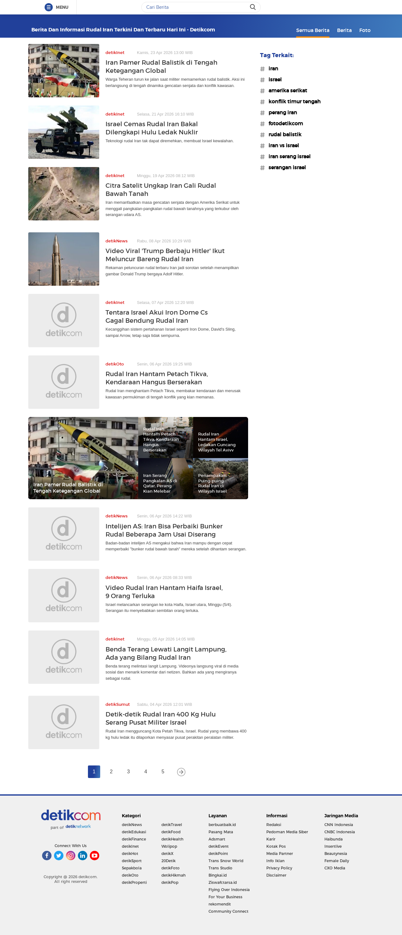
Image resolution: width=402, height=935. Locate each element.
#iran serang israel (288, 156)
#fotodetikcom (284, 123)
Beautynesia (335, 853)
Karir (270, 839)
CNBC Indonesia (339, 832)
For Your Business (225, 896)
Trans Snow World (226, 860)
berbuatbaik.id (222, 824)
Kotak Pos (276, 846)
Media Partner (279, 853)
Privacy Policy (279, 868)
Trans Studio (220, 868)
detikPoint (218, 853)
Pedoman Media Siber (287, 832)
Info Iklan (275, 860)
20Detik (168, 860)
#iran (271, 68)
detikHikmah (173, 875)
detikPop (169, 882)
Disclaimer (276, 875)
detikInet (130, 846)
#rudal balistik (283, 134)
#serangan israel (285, 167)
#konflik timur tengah (293, 101)
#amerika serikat (286, 90)
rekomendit (220, 904)
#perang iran (281, 112)
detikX (167, 853)
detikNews (132, 824)
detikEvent (219, 846)
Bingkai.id (218, 875)
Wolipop (169, 846)
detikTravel (171, 824)
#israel (273, 79)
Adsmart (217, 839)
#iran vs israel (282, 145)
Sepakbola (132, 868)
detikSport (132, 860)
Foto (365, 30)
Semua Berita (312, 30)
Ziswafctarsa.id (223, 882)
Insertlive (333, 846)
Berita (344, 30)
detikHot (130, 853)
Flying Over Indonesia (229, 889)
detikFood (171, 832)
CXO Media (334, 868)
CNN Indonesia (338, 824)
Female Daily (336, 860)
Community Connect (228, 911)
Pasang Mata (221, 832)
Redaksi (273, 824)
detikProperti (134, 882)
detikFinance (134, 839)
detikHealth (172, 839)
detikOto (130, 875)
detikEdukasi (134, 832)
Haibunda (333, 839)
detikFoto (170, 868)
